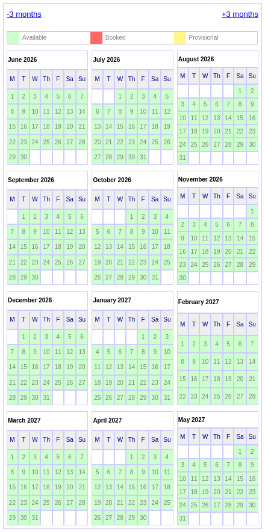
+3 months (240, 14)
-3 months (24, 14)
